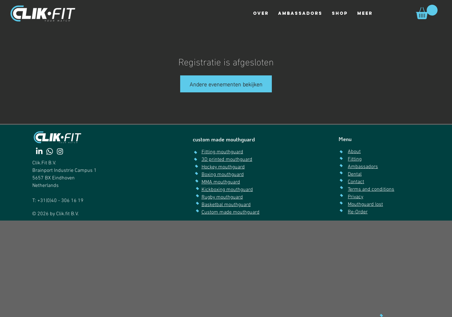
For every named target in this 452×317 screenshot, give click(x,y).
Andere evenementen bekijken (226, 84)
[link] (427, 12)
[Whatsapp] (50, 151)
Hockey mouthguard (223, 167)
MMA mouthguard (221, 182)
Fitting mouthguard (222, 152)
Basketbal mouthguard (226, 205)
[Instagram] (60, 151)
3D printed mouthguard (227, 159)
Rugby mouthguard (222, 197)
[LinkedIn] (39, 151)
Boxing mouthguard (223, 175)
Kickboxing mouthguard (227, 190)
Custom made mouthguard (231, 212)
